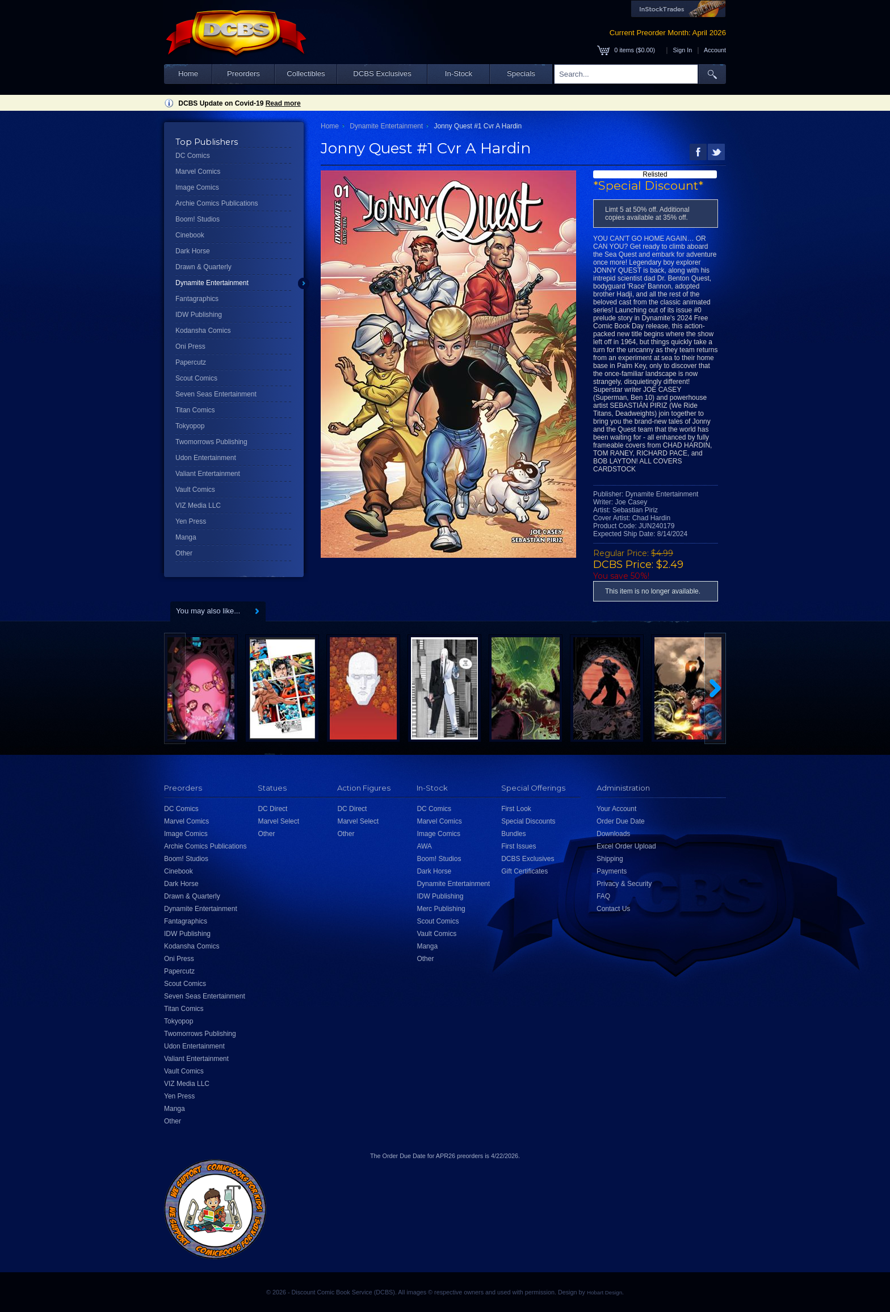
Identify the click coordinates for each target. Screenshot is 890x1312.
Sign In (682, 50)
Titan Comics (195, 410)
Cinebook (189, 235)
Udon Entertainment (205, 458)
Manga (185, 537)
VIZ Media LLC (198, 505)
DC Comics (192, 156)
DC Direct (272, 809)
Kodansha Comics (202, 331)
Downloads (613, 834)
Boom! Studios (197, 219)
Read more (283, 103)
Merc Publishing (441, 909)
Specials (521, 73)
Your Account (616, 809)
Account (715, 50)
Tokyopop (189, 426)
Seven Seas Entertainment (216, 394)
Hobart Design (604, 1292)
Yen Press (190, 521)
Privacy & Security (624, 884)
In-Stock (458, 73)
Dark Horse (192, 251)
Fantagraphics (197, 299)
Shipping (610, 859)
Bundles (513, 834)
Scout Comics (196, 378)
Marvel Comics (197, 172)
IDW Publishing (198, 315)
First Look (516, 809)
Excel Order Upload (626, 846)
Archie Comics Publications (216, 203)
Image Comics (197, 187)
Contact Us (613, 909)
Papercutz (190, 362)
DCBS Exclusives (382, 73)
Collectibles (306, 73)
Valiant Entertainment (207, 474)
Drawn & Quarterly (203, 267)
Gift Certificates (524, 871)
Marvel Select (278, 821)
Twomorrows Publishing (211, 442)
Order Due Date (621, 821)
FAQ (603, 896)
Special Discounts (528, 821)
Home (188, 73)
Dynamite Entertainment (212, 283)
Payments (612, 871)
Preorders (243, 73)
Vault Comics (195, 490)
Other (183, 553)
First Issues (518, 846)
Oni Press (190, 346)
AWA (424, 846)
